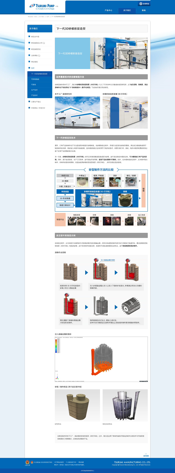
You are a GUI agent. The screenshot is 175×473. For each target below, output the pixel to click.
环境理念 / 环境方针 (38, 108)
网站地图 (81, 462)
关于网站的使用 (59, 462)
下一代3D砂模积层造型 (39, 74)
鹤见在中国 (35, 37)
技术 (48, 16)
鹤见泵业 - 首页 (32, 16)
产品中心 (108, 11)
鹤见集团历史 (36, 49)
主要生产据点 (36, 102)
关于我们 (127, 11)
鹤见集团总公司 (38, 43)
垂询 (143, 11)
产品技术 (34, 95)
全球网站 (144, 3)
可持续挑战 (35, 79)
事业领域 (34, 62)
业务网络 (35, 55)
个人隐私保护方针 (71, 462)
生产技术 (34, 90)
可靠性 (33, 85)
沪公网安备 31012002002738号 (41, 462)
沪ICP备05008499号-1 (87, 470)
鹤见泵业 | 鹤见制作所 (41, 7)
